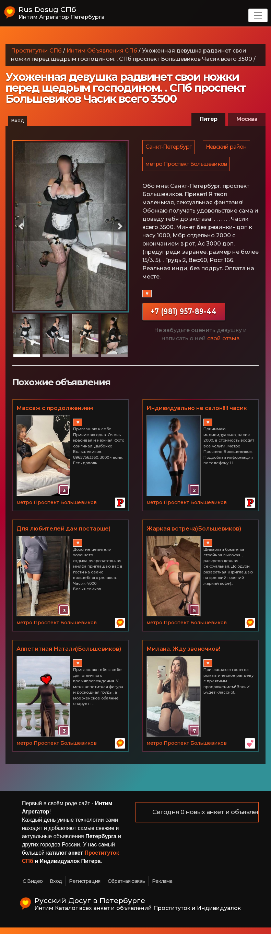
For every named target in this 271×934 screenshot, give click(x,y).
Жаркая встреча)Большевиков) (193, 535)
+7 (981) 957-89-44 (184, 331)
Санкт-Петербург (169, 147)
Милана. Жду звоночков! (183, 655)
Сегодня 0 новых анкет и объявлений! (212, 818)
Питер (208, 119)
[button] (21, 226)
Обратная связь (126, 887)
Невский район (166, 165)
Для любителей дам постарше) (63, 535)
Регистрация (84, 887)
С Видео (33, 887)
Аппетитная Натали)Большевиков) (68, 655)
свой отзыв (223, 358)
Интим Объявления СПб (102, 50)
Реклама (162, 887)
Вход (17, 120)
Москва (246, 119)
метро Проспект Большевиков (186, 183)
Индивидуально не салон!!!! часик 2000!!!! (196, 415)
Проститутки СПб (36, 50)
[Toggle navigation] (258, 15)
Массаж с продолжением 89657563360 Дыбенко (54, 415)
